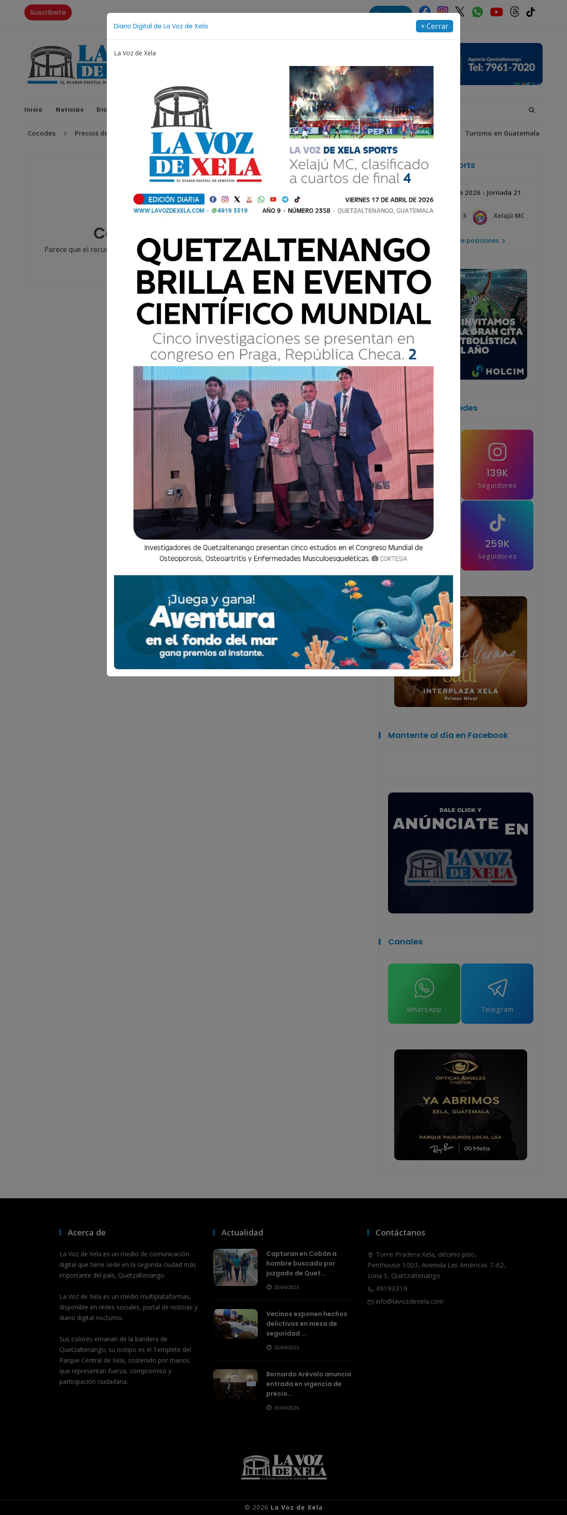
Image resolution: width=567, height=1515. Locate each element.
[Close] (434, 26)
